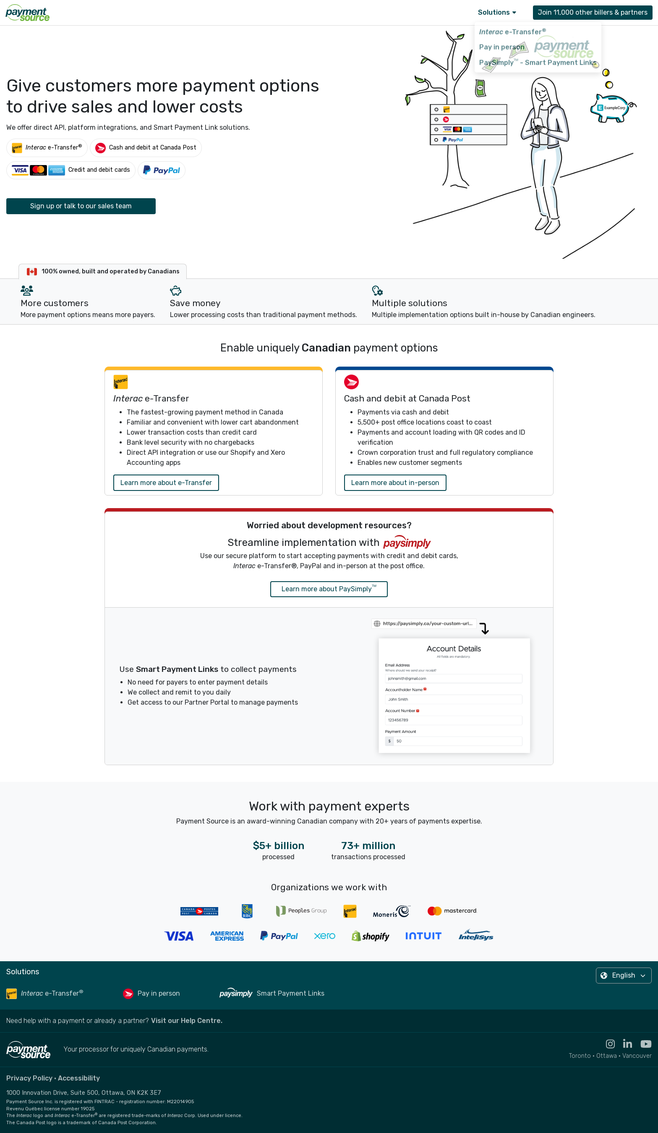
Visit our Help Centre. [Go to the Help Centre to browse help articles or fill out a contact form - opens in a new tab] (186, 1021)
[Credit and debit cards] (71, 170)
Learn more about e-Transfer (166, 483)
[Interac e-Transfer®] (47, 148)
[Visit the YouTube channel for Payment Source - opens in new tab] (642, 1044)
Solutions (497, 12)
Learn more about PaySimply (329, 588)
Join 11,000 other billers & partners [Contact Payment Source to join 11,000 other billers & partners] (593, 12)
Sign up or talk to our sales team (81, 206)
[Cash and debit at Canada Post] (146, 148)
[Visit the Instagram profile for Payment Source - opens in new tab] (606, 1044)
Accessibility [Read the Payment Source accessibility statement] (79, 1078)
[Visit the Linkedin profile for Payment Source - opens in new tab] (623, 1044)
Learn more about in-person (395, 483)
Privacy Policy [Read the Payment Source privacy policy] (29, 1078)
